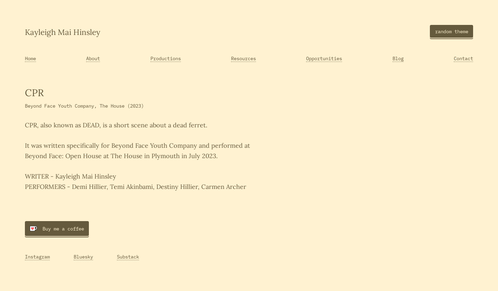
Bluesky (83, 256)
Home (30, 58)
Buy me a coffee (57, 228)
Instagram (37, 256)
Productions (165, 58)
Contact (463, 58)
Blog (398, 58)
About (93, 58)
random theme (451, 31)
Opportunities (324, 58)
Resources (243, 58)
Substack (128, 256)
